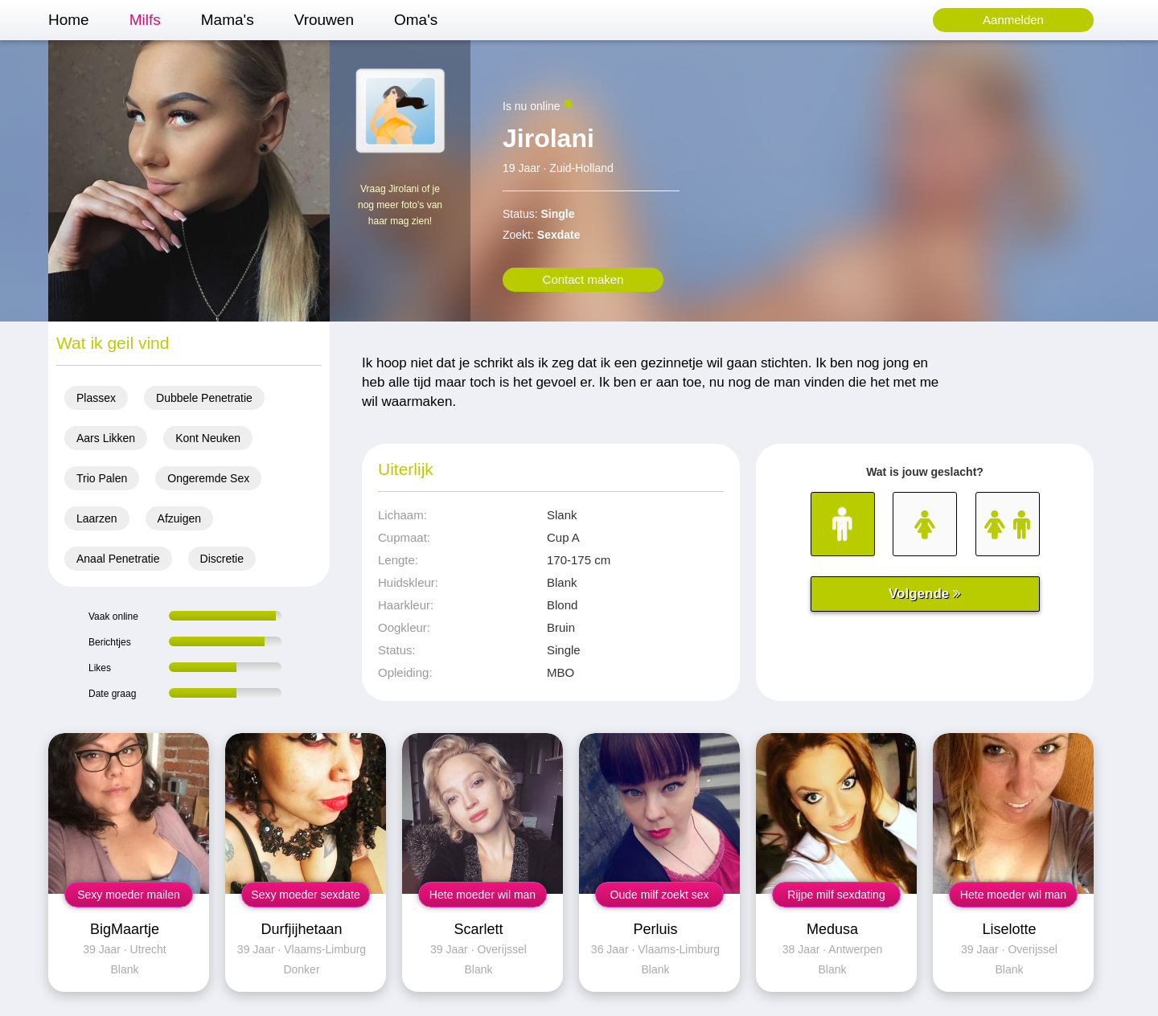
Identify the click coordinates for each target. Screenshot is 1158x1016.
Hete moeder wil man (482, 894)
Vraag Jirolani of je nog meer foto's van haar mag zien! (400, 205)
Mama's (227, 19)
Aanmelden (1013, 20)
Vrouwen (324, 19)
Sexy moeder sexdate (305, 894)
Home (68, 19)
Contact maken (583, 279)
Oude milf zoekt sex (659, 894)
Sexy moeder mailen (128, 894)
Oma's (415, 19)
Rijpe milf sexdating (836, 894)
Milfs (145, 19)
